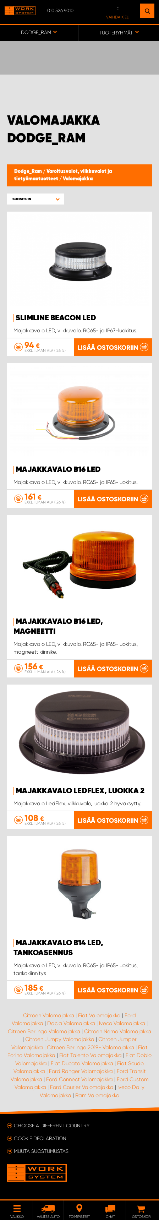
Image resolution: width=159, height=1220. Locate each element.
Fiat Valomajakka (99, 1015)
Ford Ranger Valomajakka (81, 1071)
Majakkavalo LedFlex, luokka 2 (80, 791)
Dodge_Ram (28, 171)
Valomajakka (78, 178)
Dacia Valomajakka (71, 1023)
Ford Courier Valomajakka (82, 1087)
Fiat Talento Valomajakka (90, 1055)
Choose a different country (51, 1125)
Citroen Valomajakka (48, 1015)
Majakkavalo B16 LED (58, 470)
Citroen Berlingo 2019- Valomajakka (90, 1047)
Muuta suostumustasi (42, 1151)
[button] (35, 199)
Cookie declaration (40, 1138)
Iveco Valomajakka (122, 1023)
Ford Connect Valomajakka (79, 1079)
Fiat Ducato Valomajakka (82, 1063)
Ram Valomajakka (97, 1095)
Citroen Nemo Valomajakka (117, 1031)
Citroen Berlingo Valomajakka (44, 1031)
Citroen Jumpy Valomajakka (59, 1039)
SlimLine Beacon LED (56, 318)
